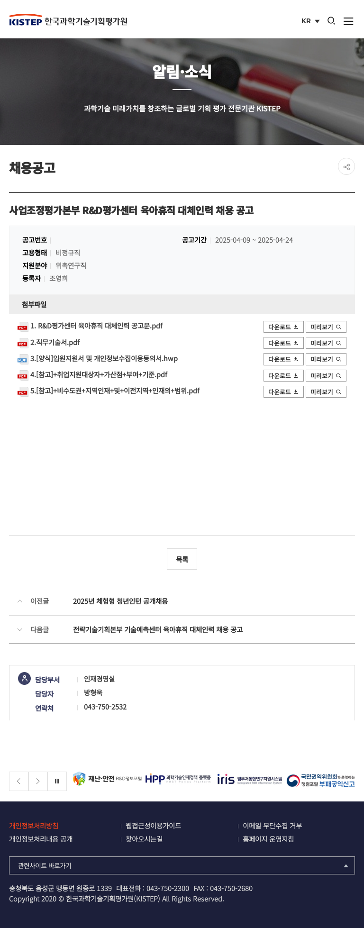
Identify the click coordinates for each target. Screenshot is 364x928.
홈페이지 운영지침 (268, 839)
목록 (182, 559)
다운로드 (284, 326)
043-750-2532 (105, 706)
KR (311, 22)
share (346, 166)
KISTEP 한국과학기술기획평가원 (68, 19)
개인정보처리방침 (33, 825)
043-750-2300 (167, 888)
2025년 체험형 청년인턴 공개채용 (120, 601)
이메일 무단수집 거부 (272, 825)
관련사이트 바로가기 (184, 865)
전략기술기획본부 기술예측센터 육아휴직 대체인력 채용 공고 (158, 629)
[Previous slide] (18, 781)
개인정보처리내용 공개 (41, 839)
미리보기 (326, 326)
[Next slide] (38, 781)
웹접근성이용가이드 (153, 825)
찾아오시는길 (144, 839)
